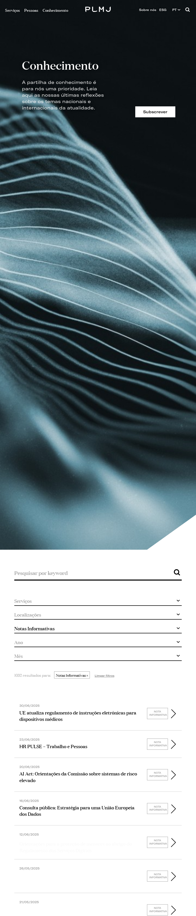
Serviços (12, 10)
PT (176, 10)
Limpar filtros (104, 675)
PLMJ (98, 8)
